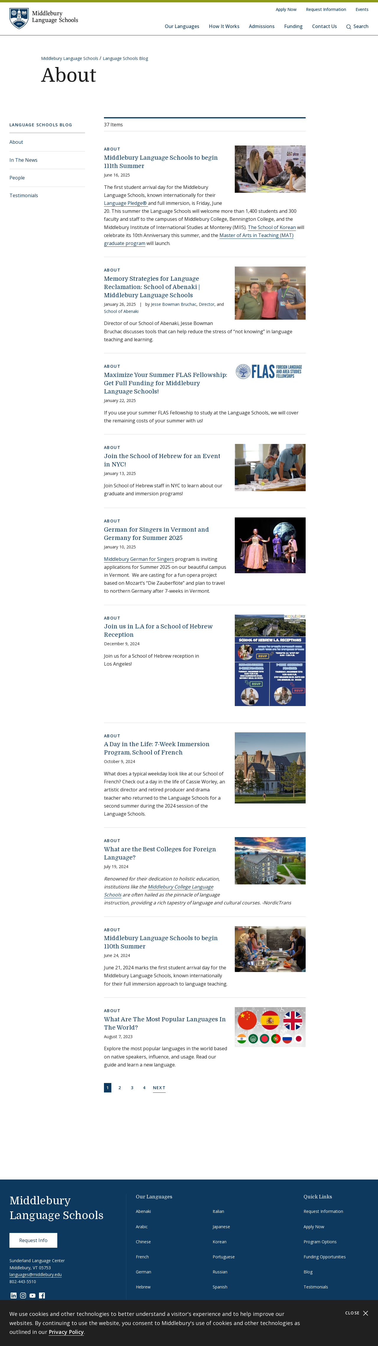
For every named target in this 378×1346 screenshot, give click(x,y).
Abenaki (143, 1211)
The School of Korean (272, 227)
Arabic (142, 1226)
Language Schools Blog (125, 58)
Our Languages (182, 26)
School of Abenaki (121, 311)
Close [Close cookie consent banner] (357, 1313)
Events (362, 9)
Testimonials (23, 195)
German (143, 1272)
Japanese (221, 1226)
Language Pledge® (126, 203)
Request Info (33, 1240)
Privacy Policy (66, 1331)
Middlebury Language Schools (69, 58)
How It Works (224, 26)
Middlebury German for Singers (139, 559)
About (16, 142)
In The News (23, 160)
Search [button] (357, 26)
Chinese (143, 1241)
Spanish (220, 1287)
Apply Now (286, 9)
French (142, 1257)
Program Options (320, 1241)
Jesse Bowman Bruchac (173, 304)
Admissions (262, 26)
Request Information (326, 9)
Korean (220, 1241)
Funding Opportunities (325, 1257)
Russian (220, 1272)
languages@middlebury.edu (35, 1274)
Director (206, 304)
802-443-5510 (22, 1281)
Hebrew (143, 1287)
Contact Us (324, 26)
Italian (218, 1211)
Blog (308, 1272)
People (17, 177)
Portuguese (224, 1257)
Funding (293, 26)
